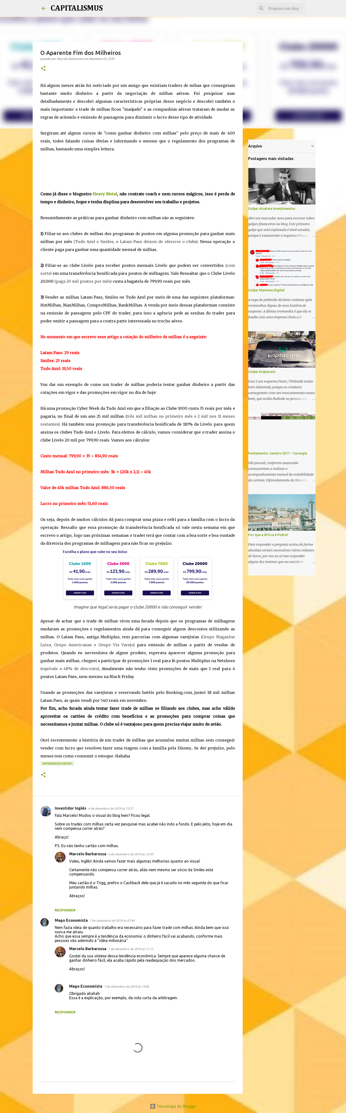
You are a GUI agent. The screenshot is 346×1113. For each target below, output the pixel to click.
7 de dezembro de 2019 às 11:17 (130, 949)
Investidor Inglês (70, 808)
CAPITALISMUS (76, 8)
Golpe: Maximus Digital (266, 290)
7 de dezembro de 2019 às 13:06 (126, 986)
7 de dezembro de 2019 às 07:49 (112, 920)
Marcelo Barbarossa (87, 854)
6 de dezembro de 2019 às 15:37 (110, 808)
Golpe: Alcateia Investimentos (271, 209)
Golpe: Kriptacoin (262, 372)
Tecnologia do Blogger (173, 1106)
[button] (43, 68)
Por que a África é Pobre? (268, 535)
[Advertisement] (137, 174)
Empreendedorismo (57, 763)
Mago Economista (71, 920)
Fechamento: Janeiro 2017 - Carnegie (277, 453)
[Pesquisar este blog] (280, 8)
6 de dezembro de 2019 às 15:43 (130, 854)
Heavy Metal (105, 194)
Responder (65, 910)
